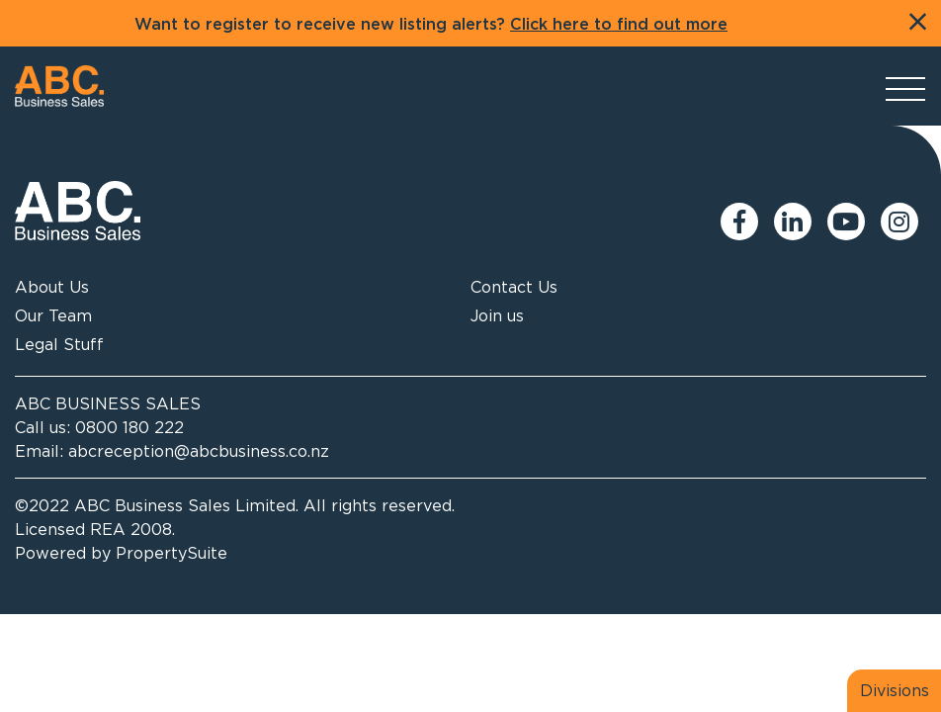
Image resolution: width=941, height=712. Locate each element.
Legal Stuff (59, 344)
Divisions (894, 690)
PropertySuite (171, 553)
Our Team (53, 315)
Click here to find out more (618, 25)
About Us (52, 287)
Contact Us (513, 287)
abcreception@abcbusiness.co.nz (198, 451)
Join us (497, 315)
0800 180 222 (129, 427)
